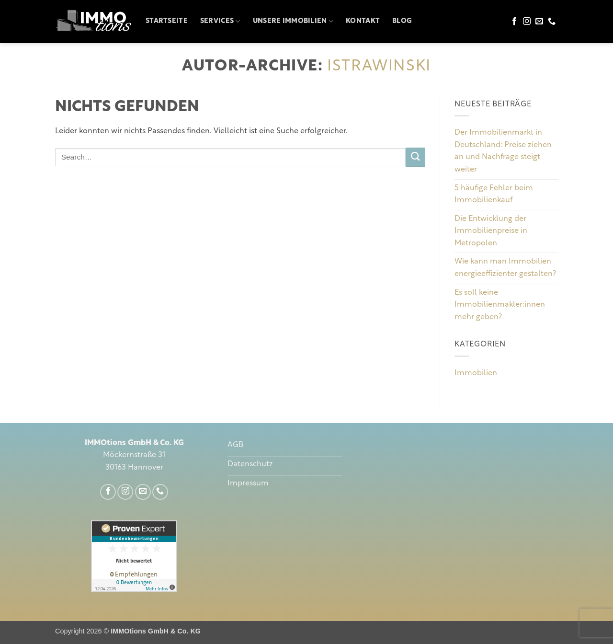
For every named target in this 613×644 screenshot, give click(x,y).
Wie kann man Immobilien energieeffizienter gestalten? (505, 268)
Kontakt (363, 21)
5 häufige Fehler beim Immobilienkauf (493, 194)
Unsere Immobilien (293, 21)
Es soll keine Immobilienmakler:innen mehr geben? (499, 305)
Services (220, 21)
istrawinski (379, 66)
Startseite (167, 21)
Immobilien (475, 373)
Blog (402, 21)
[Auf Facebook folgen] (514, 21)
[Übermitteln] (415, 157)
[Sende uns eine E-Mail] (539, 21)
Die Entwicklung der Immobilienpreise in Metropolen (490, 231)
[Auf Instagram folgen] (527, 21)
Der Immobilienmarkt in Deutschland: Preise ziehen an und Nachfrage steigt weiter (503, 151)
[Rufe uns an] (552, 21)
